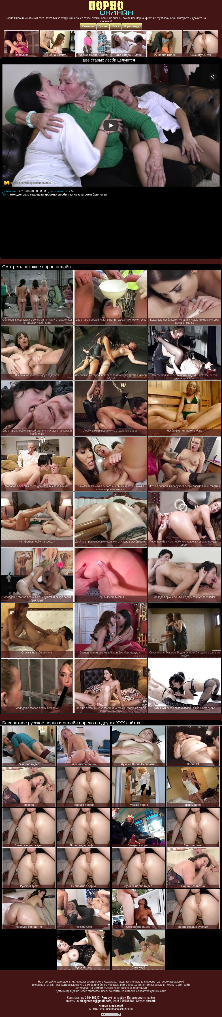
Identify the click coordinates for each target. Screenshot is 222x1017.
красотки (51, 194)
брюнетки (100, 194)
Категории (88, 26)
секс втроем (83, 194)
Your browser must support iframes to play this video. (111, 126)
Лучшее (103, 26)
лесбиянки (65, 194)
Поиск (115, 26)
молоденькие (19, 194)
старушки (37, 194)
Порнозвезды (131, 26)
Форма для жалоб (111, 1005)
